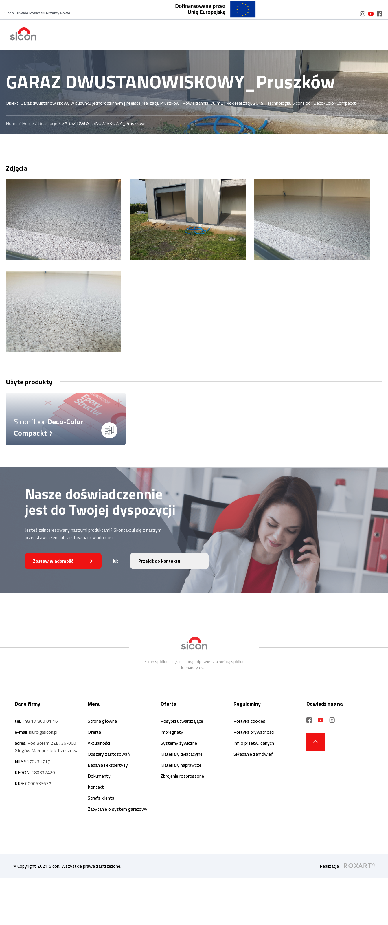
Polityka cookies (249, 720)
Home (12, 123)
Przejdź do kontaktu (159, 560)
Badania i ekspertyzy (108, 764)
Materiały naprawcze (181, 764)
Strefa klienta (101, 797)
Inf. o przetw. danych (253, 742)
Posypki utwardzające (182, 720)
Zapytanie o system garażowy (117, 808)
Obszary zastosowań (109, 753)
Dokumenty (99, 775)
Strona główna (102, 720)
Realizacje (47, 123)
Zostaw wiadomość (53, 560)
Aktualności (99, 742)
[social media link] (362, 14)
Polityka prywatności (253, 731)
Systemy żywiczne (179, 742)
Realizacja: (347, 865)
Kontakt (96, 786)
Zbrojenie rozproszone (182, 775)
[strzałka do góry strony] (315, 742)
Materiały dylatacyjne (182, 753)
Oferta (94, 731)
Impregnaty (172, 731)
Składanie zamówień (253, 753)
